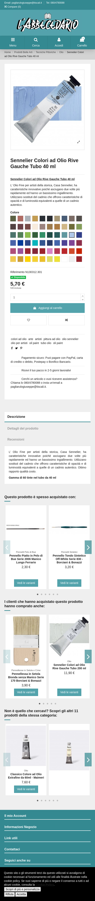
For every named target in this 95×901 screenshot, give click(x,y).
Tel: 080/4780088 (55, 2)
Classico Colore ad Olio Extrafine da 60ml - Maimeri (26, 776)
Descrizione (16, 416)
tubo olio (46, 343)
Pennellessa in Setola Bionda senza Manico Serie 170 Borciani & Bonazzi (26, 677)
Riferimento (17, 272)
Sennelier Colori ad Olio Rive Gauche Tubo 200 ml (69, 666)
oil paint (34, 343)
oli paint (58, 343)
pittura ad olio (52, 339)
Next (88, 547)
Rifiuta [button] (9, 894)
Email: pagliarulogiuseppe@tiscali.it (23, 2)
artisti (38, 339)
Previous (6, 547)
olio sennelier (70, 339)
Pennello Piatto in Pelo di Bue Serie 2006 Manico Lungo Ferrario (26, 559)
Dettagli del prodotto (22, 428)
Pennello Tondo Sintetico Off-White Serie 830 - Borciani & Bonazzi (69, 559)
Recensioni (15, 439)
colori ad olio (19, 339)
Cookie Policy (45, 884)
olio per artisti (19, 343)
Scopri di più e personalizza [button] (22, 889)
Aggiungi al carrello (47, 308)
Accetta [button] (21, 894)
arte (30, 339)
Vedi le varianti (26, 583)
